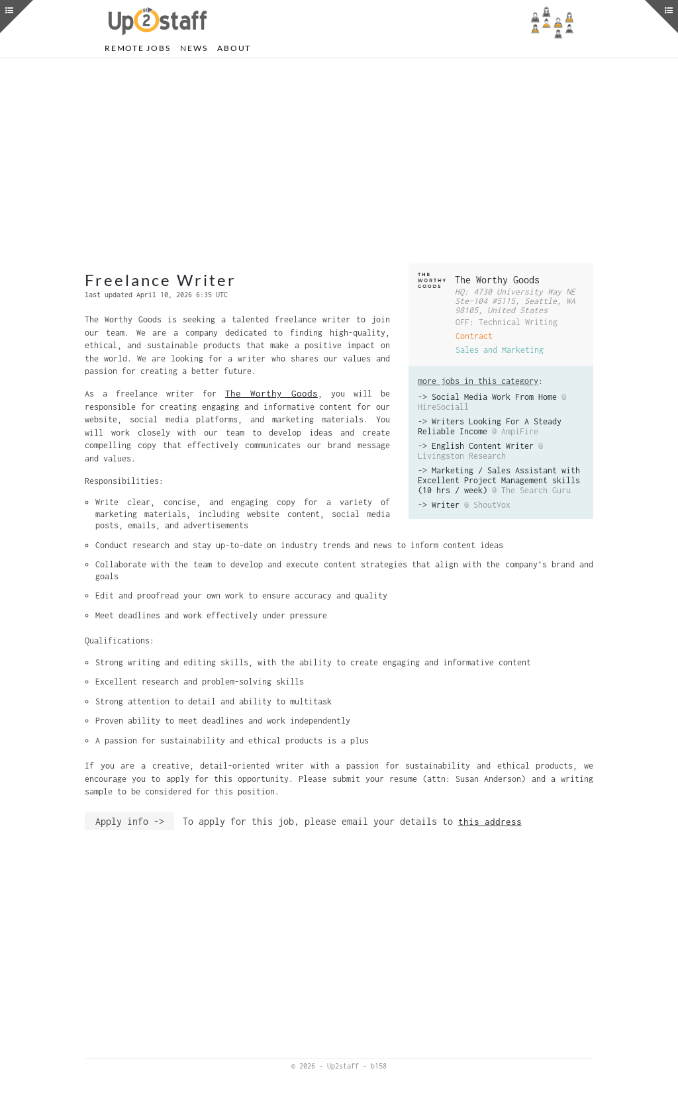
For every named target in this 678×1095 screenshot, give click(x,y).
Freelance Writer (160, 279)
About (234, 48)
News (193, 48)
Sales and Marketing (500, 350)
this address (490, 821)
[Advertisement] (339, 161)
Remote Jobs (137, 48)
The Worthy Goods (497, 279)
